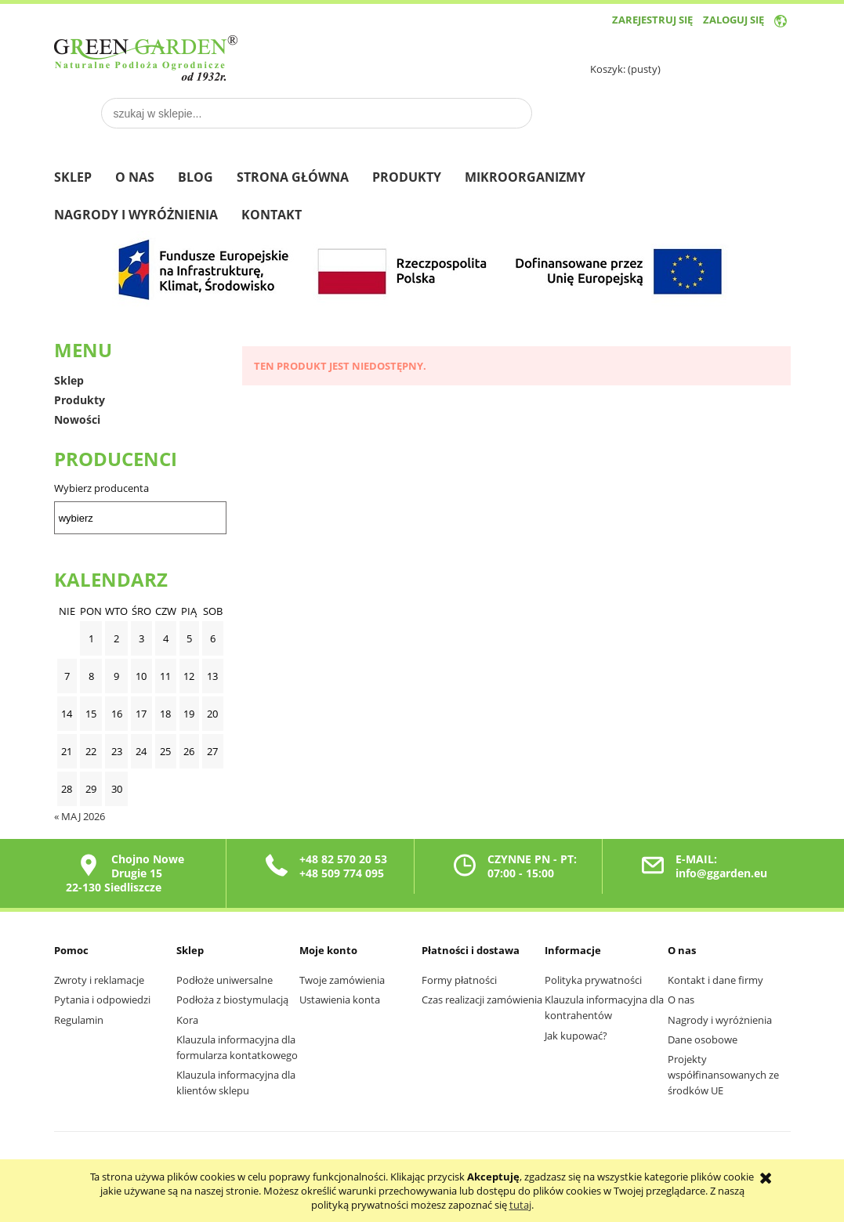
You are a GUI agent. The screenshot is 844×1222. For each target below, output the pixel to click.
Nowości (77, 419)
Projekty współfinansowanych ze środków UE (723, 1074)
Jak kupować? (576, 1036)
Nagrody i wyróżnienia (720, 1020)
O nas (681, 999)
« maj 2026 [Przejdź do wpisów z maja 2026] (79, 816)
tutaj (520, 1205)
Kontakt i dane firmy (715, 980)
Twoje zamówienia (342, 980)
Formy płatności (459, 980)
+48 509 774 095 (341, 873)
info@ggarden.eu (721, 873)
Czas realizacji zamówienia (482, 999)
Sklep (69, 380)
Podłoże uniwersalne (224, 980)
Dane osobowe (702, 1039)
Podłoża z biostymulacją (232, 999)
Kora (187, 1020)
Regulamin (78, 1020)
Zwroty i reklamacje (99, 980)
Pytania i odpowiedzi (102, 999)
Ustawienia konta (339, 999)
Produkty (79, 399)
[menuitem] (84, 178)
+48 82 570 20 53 (343, 858)
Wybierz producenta (101, 488)
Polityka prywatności (593, 980)
